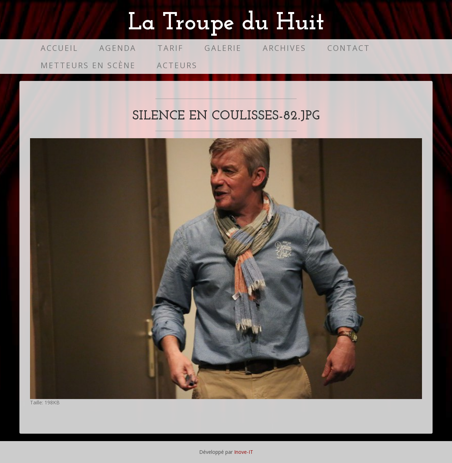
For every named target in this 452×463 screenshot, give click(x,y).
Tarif (170, 48)
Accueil (59, 48)
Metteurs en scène (88, 65)
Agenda (117, 48)
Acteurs (177, 65)
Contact (348, 48)
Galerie (223, 48)
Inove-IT (243, 452)
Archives (284, 48)
